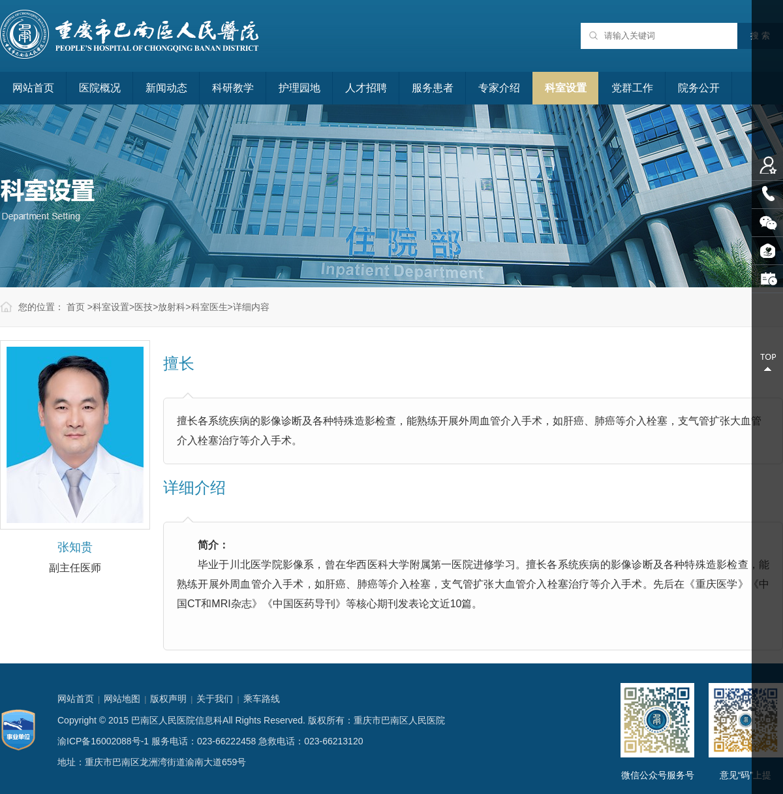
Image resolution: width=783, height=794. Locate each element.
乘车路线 (261, 698)
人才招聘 (366, 87)
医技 (143, 307)
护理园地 (299, 87)
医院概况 (100, 87)
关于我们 (214, 698)
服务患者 (432, 87)
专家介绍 (499, 87)
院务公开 (699, 87)
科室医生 (209, 307)
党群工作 (632, 87)
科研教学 (233, 87)
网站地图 (122, 698)
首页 (76, 307)
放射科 (171, 307)
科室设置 (566, 87)
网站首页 (33, 87)
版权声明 (168, 698)
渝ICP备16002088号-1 (103, 741)
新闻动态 (166, 87)
